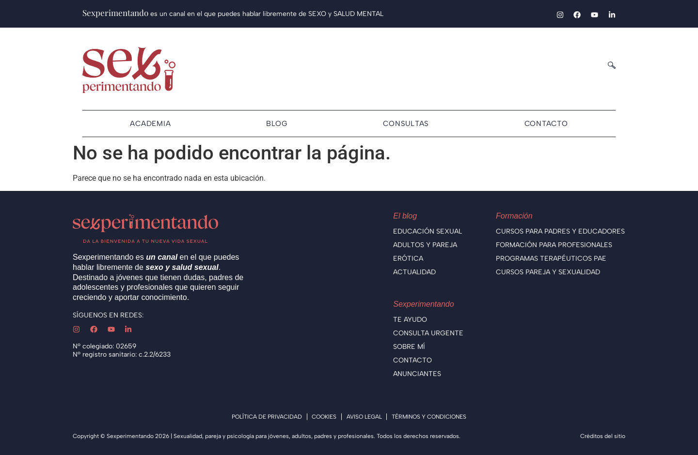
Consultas (406, 123)
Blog (277, 123)
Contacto (546, 123)
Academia (150, 123)
